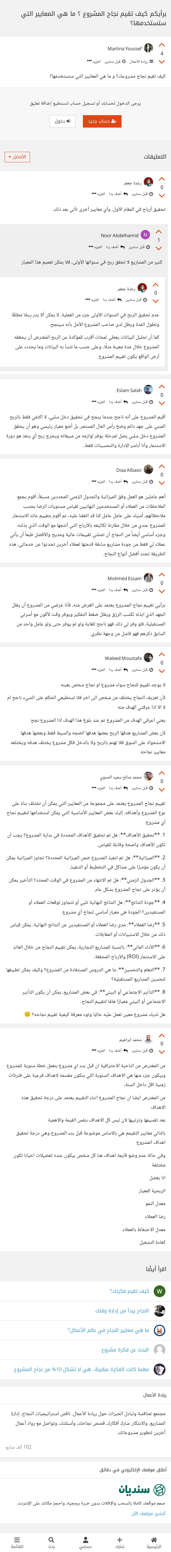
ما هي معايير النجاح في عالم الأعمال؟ (108, 1330)
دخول (62, 121)
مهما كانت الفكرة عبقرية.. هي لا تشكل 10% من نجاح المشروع (81, 1369)
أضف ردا (118, 194)
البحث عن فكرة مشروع (125, 1350)
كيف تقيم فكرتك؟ (129, 1291)
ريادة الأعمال (141, 61)
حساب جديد (102, 121)
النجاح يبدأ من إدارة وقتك (122, 1311)
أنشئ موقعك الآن (148, 1513)
